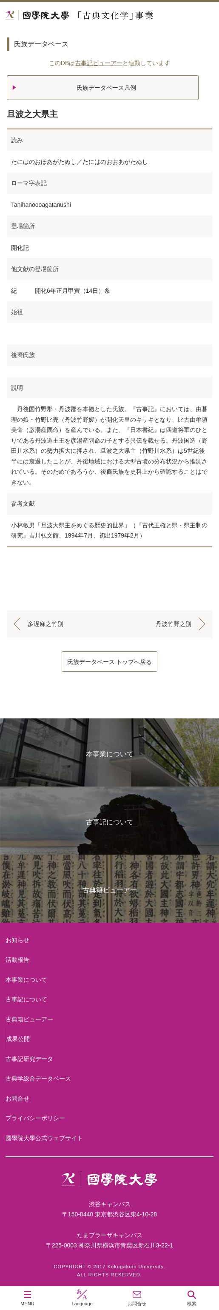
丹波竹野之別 (173, 624)
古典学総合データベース (38, 1078)
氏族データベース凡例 (106, 87)
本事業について (110, 754)
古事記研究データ (29, 1058)
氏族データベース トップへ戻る (109, 661)
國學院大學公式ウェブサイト (44, 1138)
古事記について (110, 822)
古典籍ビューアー (109, 890)
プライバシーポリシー (35, 1118)
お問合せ (17, 1098)
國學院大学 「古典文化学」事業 (109, 15)
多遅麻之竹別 (45, 624)
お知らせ (17, 940)
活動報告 (17, 959)
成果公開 (18, 1038)
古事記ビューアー (98, 63)
